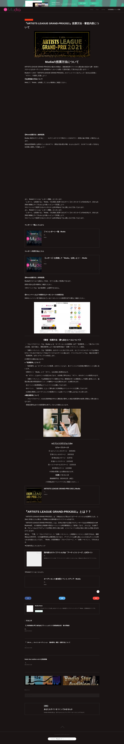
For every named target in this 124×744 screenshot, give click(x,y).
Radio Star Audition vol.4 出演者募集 (36, 661)
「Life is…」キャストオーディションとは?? (36, 647)
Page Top (62, 729)
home (91, 9)
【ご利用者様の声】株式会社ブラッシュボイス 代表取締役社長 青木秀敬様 (47, 627)
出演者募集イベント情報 (114, 9)
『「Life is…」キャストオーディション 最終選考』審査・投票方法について (47, 644)
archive (103, 9)
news (97, 9)
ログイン (94, 3)
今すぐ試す (83, 3)
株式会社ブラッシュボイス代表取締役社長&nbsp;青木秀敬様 (40, 631)
